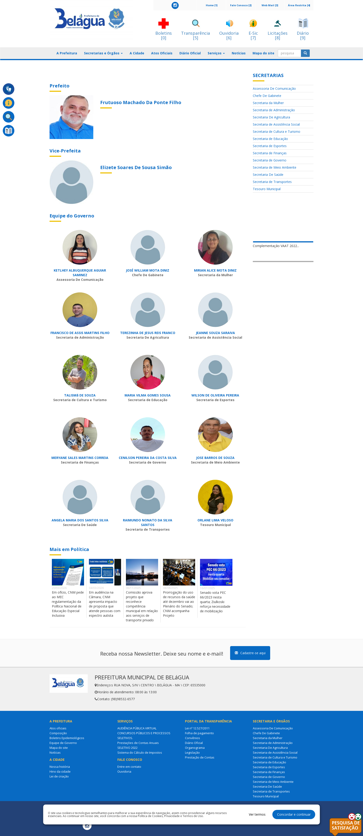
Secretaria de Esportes (270, 146)
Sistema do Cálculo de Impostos (139, 752)
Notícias (239, 53)
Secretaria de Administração (274, 110)
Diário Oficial (190, 53)
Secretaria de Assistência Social (276, 124)
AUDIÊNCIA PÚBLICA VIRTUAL (136, 728)
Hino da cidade (60, 771)
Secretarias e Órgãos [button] (103, 53)
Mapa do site (263, 53)
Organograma (195, 748)
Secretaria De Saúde (268, 174)
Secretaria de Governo (269, 160)
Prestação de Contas (199, 757)
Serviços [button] (216, 53)
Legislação (192, 752)
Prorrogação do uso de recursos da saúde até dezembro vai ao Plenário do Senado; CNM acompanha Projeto (179, 604)
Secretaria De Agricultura (271, 117)
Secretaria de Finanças (270, 153)
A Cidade (137, 53)
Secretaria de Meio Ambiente (274, 167)
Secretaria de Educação (270, 138)
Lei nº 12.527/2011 (197, 728)
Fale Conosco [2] (240, 5)
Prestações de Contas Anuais (138, 743)
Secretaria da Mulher (268, 103)
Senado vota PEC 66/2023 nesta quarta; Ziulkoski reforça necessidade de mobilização (215, 601)
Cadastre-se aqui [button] (250, 653)
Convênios (192, 738)
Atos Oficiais (161, 53)
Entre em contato (129, 767)
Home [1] (211, 5)
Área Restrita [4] (299, 5)
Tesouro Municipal (267, 189)
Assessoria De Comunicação (274, 88)
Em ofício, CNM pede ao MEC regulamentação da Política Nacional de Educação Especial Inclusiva (68, 604)
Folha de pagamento (199, 733)
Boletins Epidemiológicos (67, 738)
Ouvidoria (124, 771)
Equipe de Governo (63, 743)
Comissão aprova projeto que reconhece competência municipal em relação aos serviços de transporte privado (142, 606)
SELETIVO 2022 (127, 748)
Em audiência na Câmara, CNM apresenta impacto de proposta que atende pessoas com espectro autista (104, 604)
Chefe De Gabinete (267, 95)
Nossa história (60, 767)
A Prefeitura (66, 53)
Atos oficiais (58, 728)
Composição (58, 733)
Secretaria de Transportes (272, 182)
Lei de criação (59, 776)
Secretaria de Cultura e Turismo (276, 131)
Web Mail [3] (270, 5)
